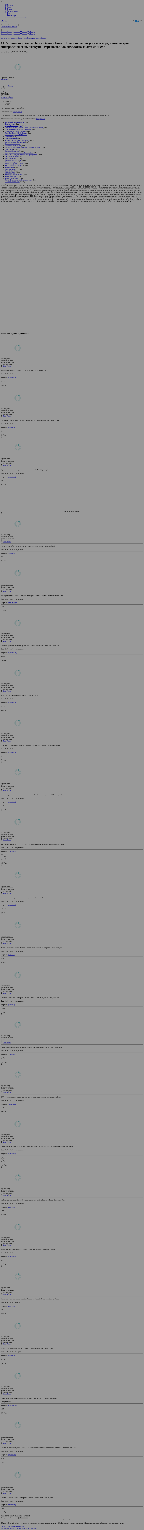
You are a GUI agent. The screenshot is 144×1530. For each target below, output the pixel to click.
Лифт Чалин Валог (11, 158)
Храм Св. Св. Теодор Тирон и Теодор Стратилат (21, 155)
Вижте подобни (7, 98)
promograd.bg (12, 1405)
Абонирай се (5, 79)
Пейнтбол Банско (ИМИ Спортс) (16, 133)
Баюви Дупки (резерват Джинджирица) (18, 180)
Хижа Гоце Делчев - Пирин (14, 164)
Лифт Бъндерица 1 (11, 169)
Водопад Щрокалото (12, 151)
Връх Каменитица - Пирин (14, 165)
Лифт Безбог (9, 171)
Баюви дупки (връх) (11, 178)
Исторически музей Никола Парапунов (18, 129)
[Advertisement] (16, 272)
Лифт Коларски (10, 173)
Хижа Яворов (9, 167)
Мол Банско (9, 136)
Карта (7, 105)
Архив (3, 1528)
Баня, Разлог (40, 119)
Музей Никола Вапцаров (13, 126)
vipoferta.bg (12, 477)
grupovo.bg (11, 427)
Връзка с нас (10, 15)
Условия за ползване (22, 1528)
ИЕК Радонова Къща (12, 138)
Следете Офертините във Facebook (12, 1526)
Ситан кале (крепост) (12, 156)
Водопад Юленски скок (13, 160)
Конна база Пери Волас (13, 146)
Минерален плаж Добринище (15, 142)
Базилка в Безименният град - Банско (17, 140)
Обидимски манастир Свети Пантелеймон (19, 153)
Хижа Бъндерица (10, 176)
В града (8, 9)
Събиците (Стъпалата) (12, 182)
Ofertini (4, 21)
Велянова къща (10, 124)
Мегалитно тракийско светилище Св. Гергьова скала (22, 147)
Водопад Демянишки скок (13, 174)
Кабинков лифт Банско (12, 144)
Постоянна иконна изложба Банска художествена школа (24, 127)
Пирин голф (9, 149)
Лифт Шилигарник (11, 162)
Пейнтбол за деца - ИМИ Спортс (16, 135)
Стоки (8, 7)
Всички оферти (6, 32)
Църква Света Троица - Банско (15, 131)
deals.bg (10, 86)
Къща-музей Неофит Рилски (14, 122)
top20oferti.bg (12, 377)
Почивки (9, 5)
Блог (7, 13)
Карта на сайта (10, 1528)
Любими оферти (11, 11)
